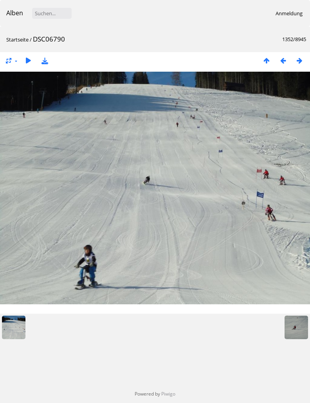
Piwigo (168, 393)
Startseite (17, 39)
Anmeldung (289, 13)
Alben (14, 13)
